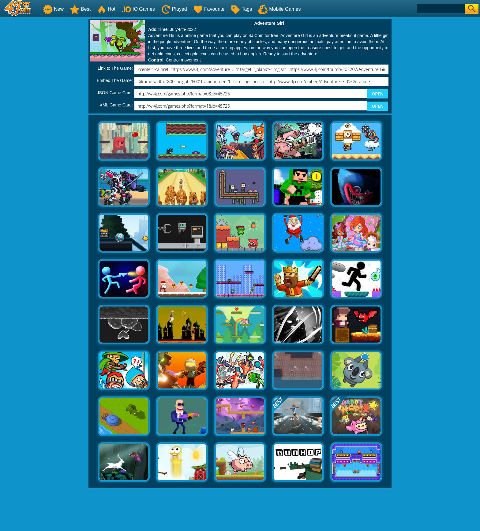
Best (80, 9)
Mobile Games (279, 9)
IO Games (138, 9)
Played (174, 9)
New (53, 9)
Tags (241, 9)
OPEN (378, 94)
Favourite (209, 9)
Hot (106, 9)
